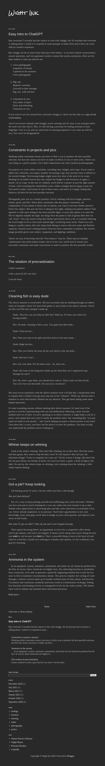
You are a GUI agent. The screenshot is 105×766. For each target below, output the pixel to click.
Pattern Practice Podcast (21, 738)
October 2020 (14, 698)
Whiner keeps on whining (28, 444)
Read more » (14, 594)
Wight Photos (17, 742)
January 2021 (14, 694)
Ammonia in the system (26, 559)
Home (47, 606)
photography (16, 726)
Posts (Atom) (26, 611)
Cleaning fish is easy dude (29, 296)
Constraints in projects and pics (32, 150)
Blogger (70, 756)
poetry (14, 729)
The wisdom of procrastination (31, 262)
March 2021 (14, 691)
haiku (13, 722)
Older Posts (91, 606)
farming (14, 718)
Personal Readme (18, 746)
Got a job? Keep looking (27, 484)
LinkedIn (15, 749)
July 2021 (13, 687)
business (15, 715)
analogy (14, 711)
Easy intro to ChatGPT (26, 34)
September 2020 (16, 702)
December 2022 (15, 684)
